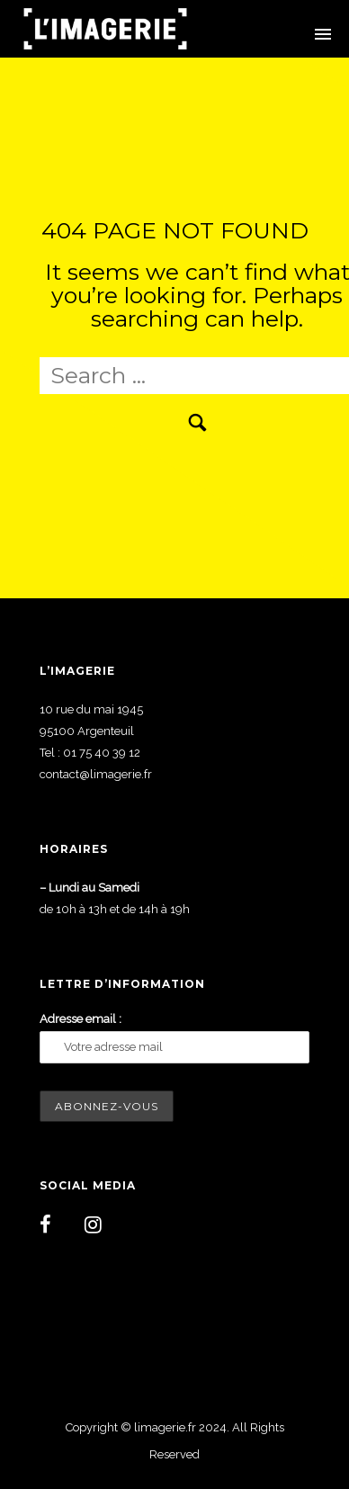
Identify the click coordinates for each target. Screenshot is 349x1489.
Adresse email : (80, 1019)
